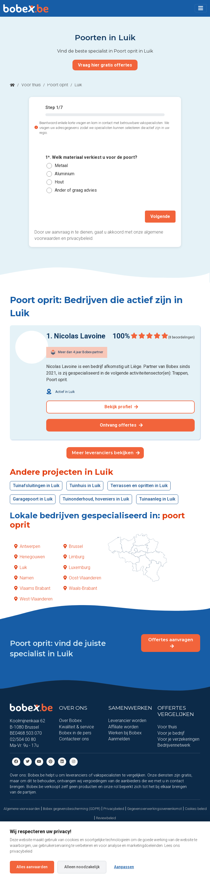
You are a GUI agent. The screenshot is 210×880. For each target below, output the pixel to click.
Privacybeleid (113, 808)
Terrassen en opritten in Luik (139, 485)
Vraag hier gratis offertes (105, 65)
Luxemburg (76, 567)
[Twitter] (28, 761)
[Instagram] (73, 761)
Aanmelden (119, 738)
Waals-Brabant (80, 588)
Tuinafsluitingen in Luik (36, 485)
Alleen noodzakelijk (82, 867)
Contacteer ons (74, 738)
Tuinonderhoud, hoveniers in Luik (96, 499)
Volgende (160, 216)
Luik (20, 567)
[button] (200, 8)
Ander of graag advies (76, 190)
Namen (24, 577)
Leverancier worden (127, 720)
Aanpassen (124, 867)
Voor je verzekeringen (178, 738)
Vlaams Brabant (32, 588)
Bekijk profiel (121, 406)
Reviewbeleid (106, 818)
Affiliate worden (123, 726)
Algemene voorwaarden (22, 808)
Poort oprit (57, 84)
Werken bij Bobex (125, 732)
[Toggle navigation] (201, 8)
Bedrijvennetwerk (174, 745)
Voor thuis (31, 84)
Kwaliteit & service (76, 726)
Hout (59, 182)
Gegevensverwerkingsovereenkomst (154, 808)
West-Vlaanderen (33, 598)
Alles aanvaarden (32, 867)
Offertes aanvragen (170, 642)
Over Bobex (70, 720)
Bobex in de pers (75, 732)
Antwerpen (27, 546)
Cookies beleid (196, 808)
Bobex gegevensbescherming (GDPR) (71, 808)
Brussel (73, 546)
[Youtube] (39, 761)
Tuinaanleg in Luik (157, 499)
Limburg (73, 556)
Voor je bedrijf (171, 732)
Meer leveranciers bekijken (106, 452)
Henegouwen (29, 556)
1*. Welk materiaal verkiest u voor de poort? (91, 157)
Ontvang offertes (121, 424)
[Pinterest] (50, 761)
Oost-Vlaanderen (82, 577)
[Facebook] (16, 761)
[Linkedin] (62, 761)
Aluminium (64, 173)
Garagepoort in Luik (32, 499)
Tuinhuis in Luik (84, 485)
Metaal (61, 165)
